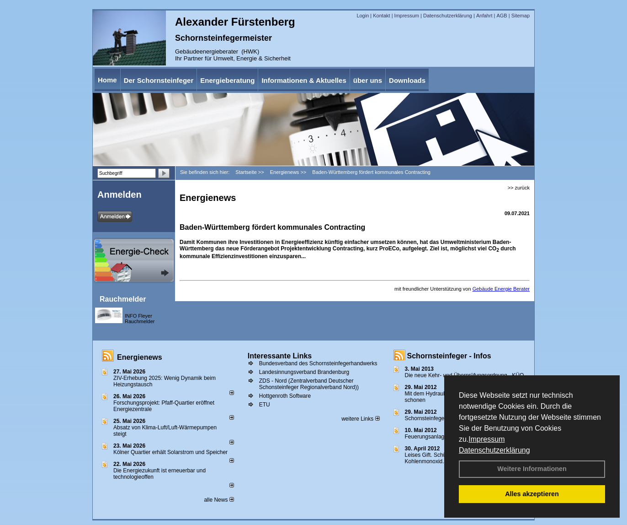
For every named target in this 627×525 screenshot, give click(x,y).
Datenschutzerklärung (494, 450)
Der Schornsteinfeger (159, 80)
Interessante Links (280, 356)
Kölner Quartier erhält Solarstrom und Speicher (170, 452)
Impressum (486, 439)
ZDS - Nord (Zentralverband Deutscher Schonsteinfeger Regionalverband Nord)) (309, 384)
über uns (367, 80)
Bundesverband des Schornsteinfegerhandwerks (318, 363)
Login (362, 15)
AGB (501, 15)
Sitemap (520, 15)
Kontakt (381, 15)
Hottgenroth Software (285, 396)
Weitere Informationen (532, 468)
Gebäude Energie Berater (501, 289)
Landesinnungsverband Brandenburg (304, 372)
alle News (219, 500)
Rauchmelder (123, 299)
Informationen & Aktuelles (303, 80)
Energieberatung (227, 80)
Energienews (139, 357)
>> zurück (519, 187)
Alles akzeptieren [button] (532, 494)
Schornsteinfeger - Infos (449, 356)
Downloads (407, 80)
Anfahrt (484, 15)
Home (107, 80)
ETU (264, 404)
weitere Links (360, 419)
